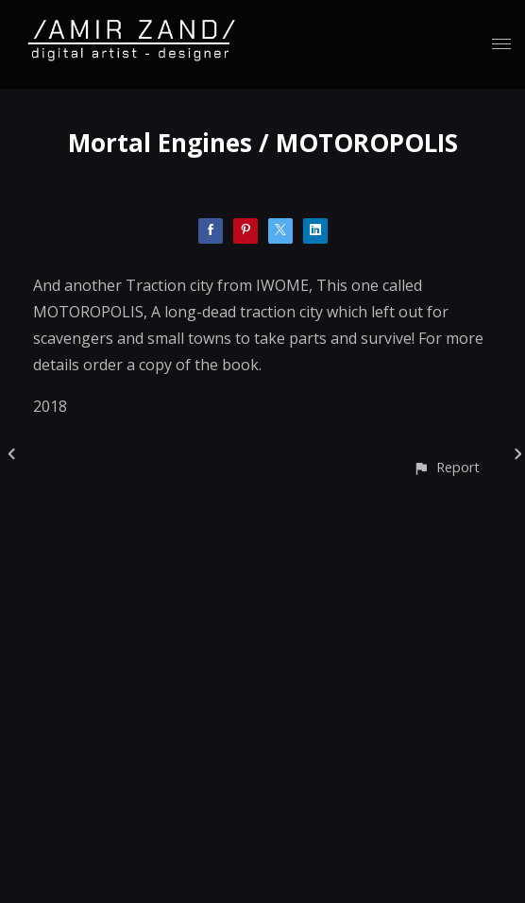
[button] (446, 467)
